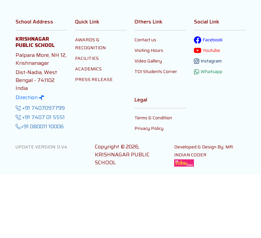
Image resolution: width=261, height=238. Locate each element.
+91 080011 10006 (40, 127)
